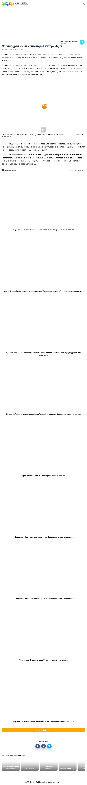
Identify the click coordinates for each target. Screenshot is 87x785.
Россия (20, 50)
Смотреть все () (76, 170)
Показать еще (43, 730)
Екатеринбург (7, 50)
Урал (15, 50)
